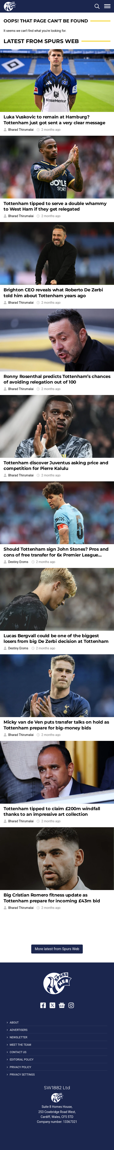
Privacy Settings (22, 1074)
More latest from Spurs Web (57, 949)
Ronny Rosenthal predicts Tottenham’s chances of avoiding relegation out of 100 (57, 379)
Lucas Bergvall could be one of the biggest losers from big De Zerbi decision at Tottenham (56, 638)
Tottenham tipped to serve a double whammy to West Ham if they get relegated (55, 206)
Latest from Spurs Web (41, 41)
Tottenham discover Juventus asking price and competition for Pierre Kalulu (56, 465)
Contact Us (18, 1052)
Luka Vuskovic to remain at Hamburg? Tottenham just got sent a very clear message (54, 119)
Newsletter (18, 1037)
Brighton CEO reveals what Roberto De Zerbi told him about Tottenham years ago (53, 292)
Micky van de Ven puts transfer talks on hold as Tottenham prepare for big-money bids (56, 724)
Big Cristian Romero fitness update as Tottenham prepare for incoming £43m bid (52, 897)
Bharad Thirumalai (20, 129)
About (14, 1022)
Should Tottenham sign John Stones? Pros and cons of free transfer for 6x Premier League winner (56, 554)
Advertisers (18, 1030)
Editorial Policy (21, 1059)
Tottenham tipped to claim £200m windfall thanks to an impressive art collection (52, 811)
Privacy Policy (20, 1067)
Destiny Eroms (18, 561)
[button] (97, 6)
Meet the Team (20, 1044)
